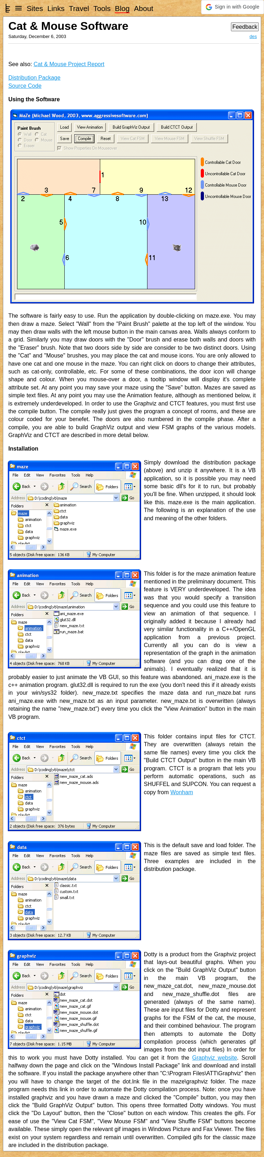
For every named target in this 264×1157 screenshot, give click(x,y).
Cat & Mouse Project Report (69, 64)
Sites (35, 8)
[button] (232, 7)
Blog (122, 8)
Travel (79, 8)
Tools (102, 8)
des (253, 36)
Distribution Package (34, 78)
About (143, 8)
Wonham (181, 792)
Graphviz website (214, 1058)
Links (56, 8)
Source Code (24, 86)
